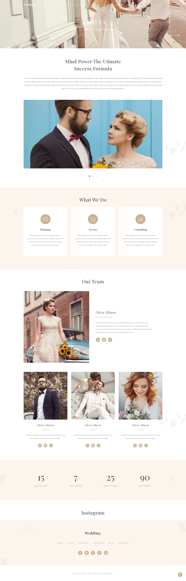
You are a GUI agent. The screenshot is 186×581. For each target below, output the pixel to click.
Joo (75, 573)
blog (111, 543)
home (60, 543)
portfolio (99, 543)
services (84, 543)
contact (124, 543)
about (71, 543)
